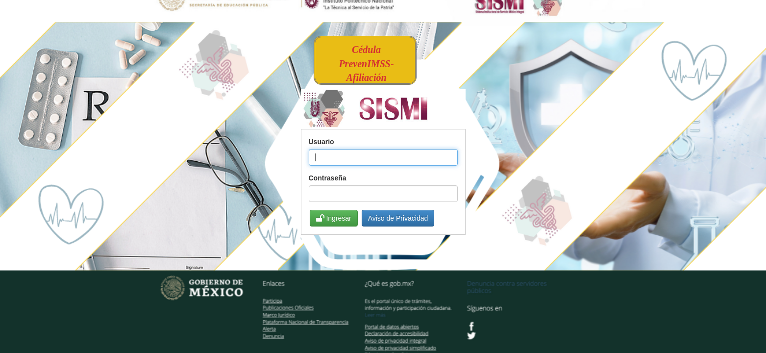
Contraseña (327, 178)
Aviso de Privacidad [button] (398, 218)
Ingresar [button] (333, 218)
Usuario (321, 142)
